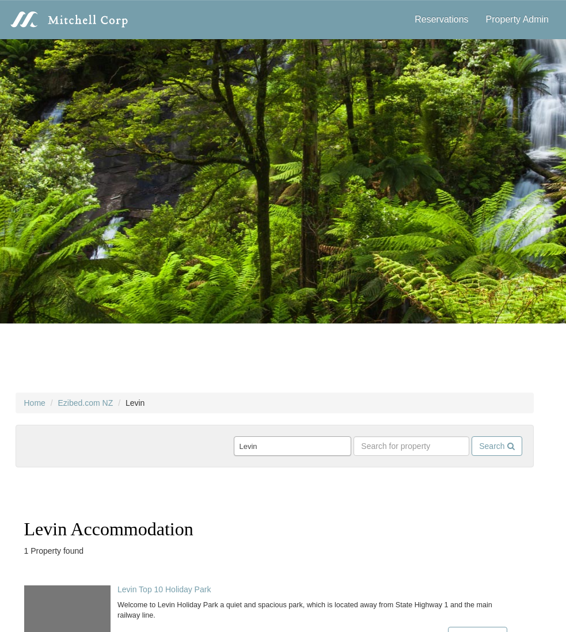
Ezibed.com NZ (85, 403)
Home (34, 403)
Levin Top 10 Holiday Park (164, 589)
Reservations (441, 19)
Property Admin (517, 19)
